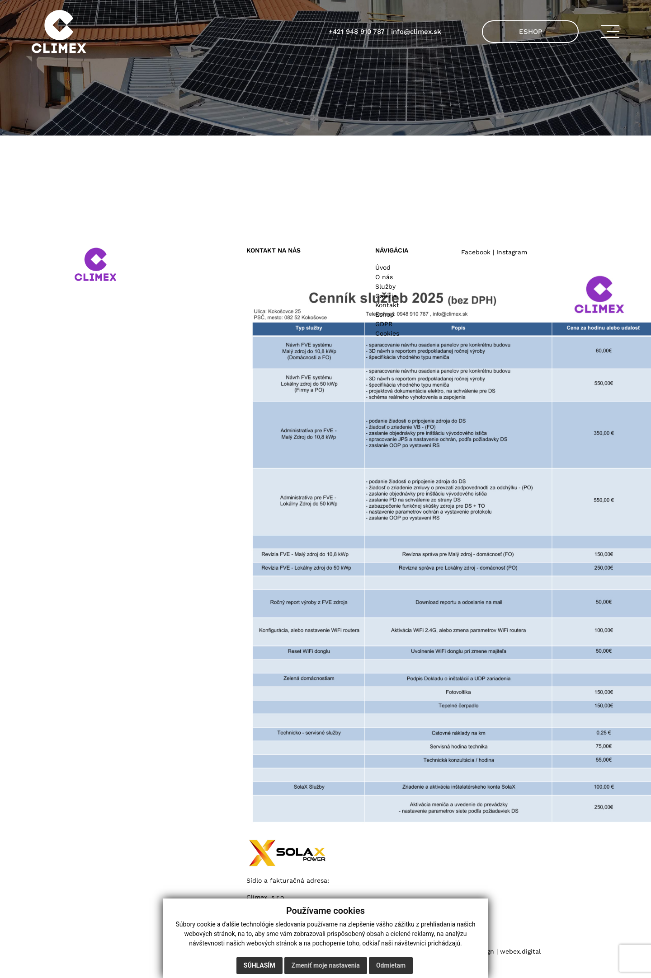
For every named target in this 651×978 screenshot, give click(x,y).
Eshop (384, 314)
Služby (385, 286)
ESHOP (530, 32)
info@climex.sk (416, 32)
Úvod (383, 267)
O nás (384, 277)
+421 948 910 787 (357, 32)
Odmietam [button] (391, 965)
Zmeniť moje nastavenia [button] (326, 965)
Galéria (386, 295)
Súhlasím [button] (259, 965)
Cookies (387, 333)
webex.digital (520, 951)
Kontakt (387, 305)
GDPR (383, 324)
